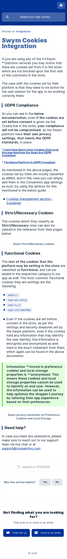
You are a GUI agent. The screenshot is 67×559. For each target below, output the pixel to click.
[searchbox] (33, 17)
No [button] (57, 481)
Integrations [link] (23, 31)
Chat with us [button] (19, 532)
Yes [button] (45, 481)
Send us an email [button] (50, 532)
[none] (61, 5)
